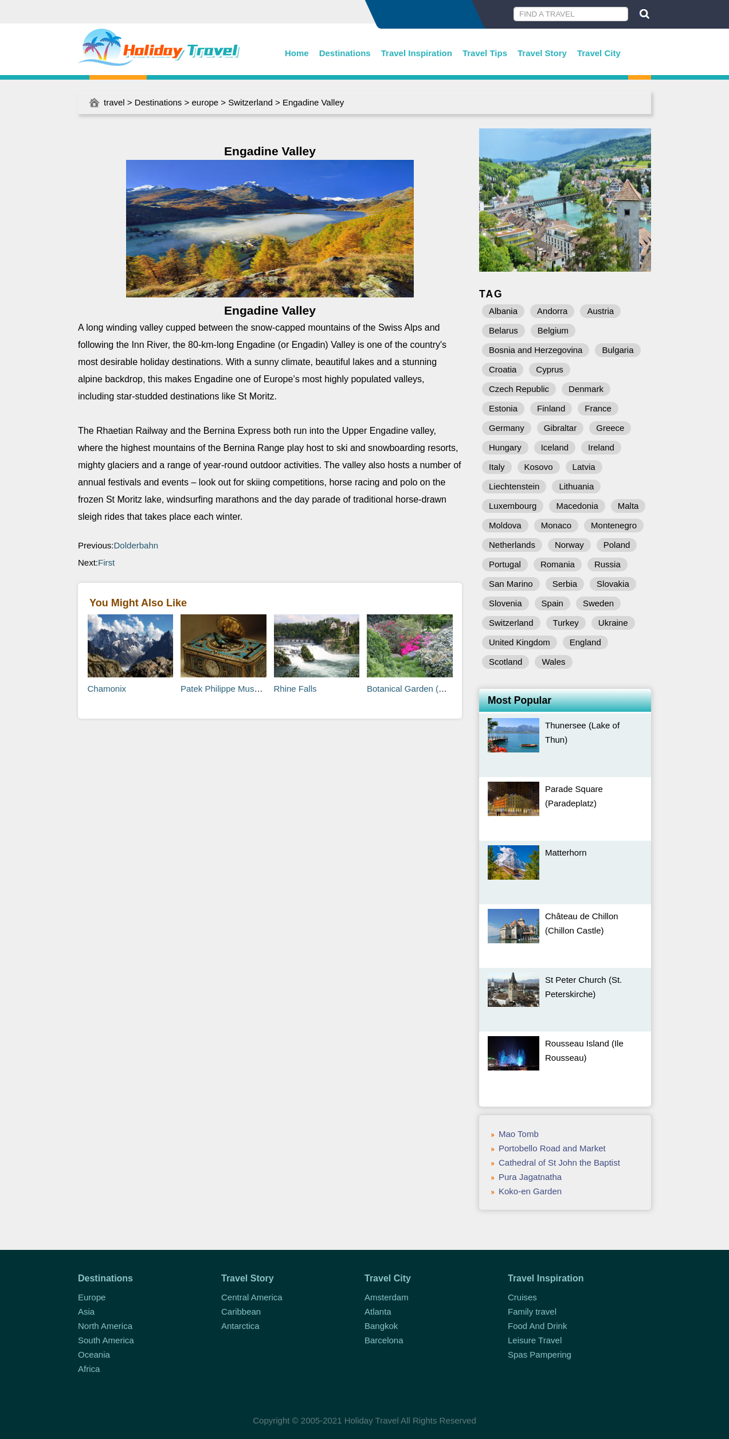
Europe (91, 1297)
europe (204, 102)
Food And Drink (537, 1326)
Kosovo (538, 467)
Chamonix (107, 688)
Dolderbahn (136, 545)
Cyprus (549, 369)
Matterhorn (566, 852)
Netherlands (512, 545)
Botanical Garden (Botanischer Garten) (441, 688)
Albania (503, 311)
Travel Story (542, 53)
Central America (252, 1297)
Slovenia (505, 603)
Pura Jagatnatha (530, 1177)
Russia (607, 564)
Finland (551, 408)
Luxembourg (512, 506)
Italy (497, 467)
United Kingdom (519, 642)
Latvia (584, 467)
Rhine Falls (295, 688)
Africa (89, 1369)
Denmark (586, 389)
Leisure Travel (535, 1340)
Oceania (94, 1354)
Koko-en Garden (530, 1191)
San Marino (511, 584)
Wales (553, 661)
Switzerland (250, 102)
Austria (600, 311)
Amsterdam (386, 1297)
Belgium (553, 330)
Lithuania (576, 486)
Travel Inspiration (416, 53)
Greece (610, 428)
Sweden (598, 603)
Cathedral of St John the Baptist (559, 1162)
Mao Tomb (519, 1134)
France (598, 408)
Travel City (599, 53)
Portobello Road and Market (552, 1148)
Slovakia (613, 584)
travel (114, 102)
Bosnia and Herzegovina (535, 350)
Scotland (505, 661)
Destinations (345, 53)
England (585, 642)
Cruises (522, 1297)
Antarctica (240, 1326)
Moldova (505, 525)
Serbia (564, 584)
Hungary (505, 447)
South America (106, 1340)
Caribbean (241, 1311)
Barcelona (383, 1340)
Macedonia (577, 506)
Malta (628, 506)
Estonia (503, 408)
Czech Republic (519, 389)
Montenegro (614, 525)
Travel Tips (485, 53)
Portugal (505, 564)
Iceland (555, 447)
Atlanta (377, 1311)
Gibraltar (560, 428)
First (106, 562)
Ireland (601, 447)
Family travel (532, 1311)
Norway (569, 545)
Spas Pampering (539, 1354)
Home (297, 53)
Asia (86, 1311)
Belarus (503, 330)
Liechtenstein (514, 486)
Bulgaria (617, 350)
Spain (552, 603)
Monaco (556, 525)
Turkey (566, 623)
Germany (506, 428)
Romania (557, 564)
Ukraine (613, 623)
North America (105, 1326)
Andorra (552, 311)
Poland (616, 545)
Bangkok (381, 1326)
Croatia (502, 369)
